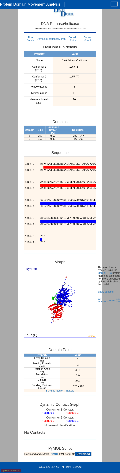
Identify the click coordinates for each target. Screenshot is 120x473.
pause (112, 300)
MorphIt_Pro (105, 273)
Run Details (30, 39)
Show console (106, 291)
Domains (42, 39)
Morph (62, 39)
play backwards (103, 300)
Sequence (52, 39)
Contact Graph (88, 39)
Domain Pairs (72, 39)
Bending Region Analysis (60, 390)
